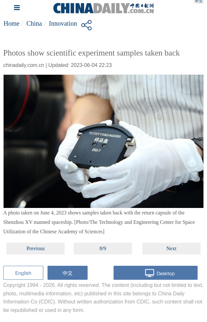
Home (11, 23)
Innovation (63, 23)
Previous (36, 248)
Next (171, 248)
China (34, 23)
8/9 (103, 248)
